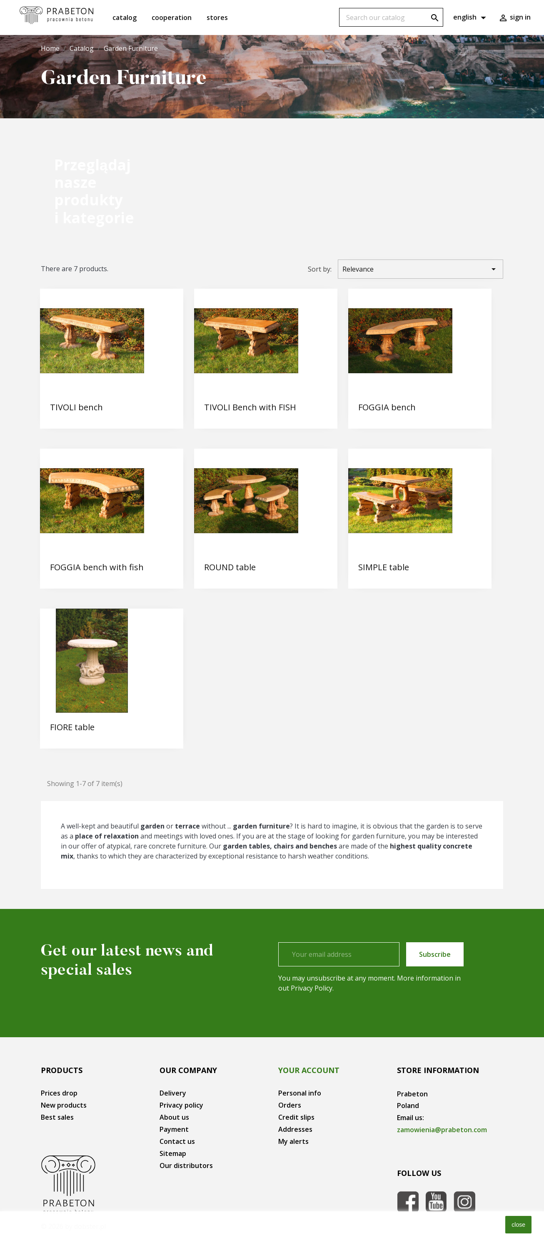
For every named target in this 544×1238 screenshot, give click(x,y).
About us (174, 1117)
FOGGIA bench (387, 407)
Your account (308, 1070)
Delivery (173, 1093)
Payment (174, 1129)
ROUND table (230, 567)
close (518, 1224)
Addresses (295, 1129)
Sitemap (173, 1153)
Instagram (464, 1202)
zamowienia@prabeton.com (442, 1129)
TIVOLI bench (76, 407)
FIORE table (72, 727)
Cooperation (172, 17)
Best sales (57, 1117)
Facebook (408, 1202)
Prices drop (59, 1093)
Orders (289, 1105)
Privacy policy (181, 1105)
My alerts (293, 1141)
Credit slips (296, 1117)
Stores (217, 17)
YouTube (436, 1202)
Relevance (420, 269)
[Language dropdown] (470, 17)
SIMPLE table (383, 567)
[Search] (391, 17)
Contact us (177, 1141)
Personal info (299, 1093)
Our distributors (186, 1165)
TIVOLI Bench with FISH (250, 407)
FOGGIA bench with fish (97, 567)
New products (64, 1105)
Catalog (124, 17)
